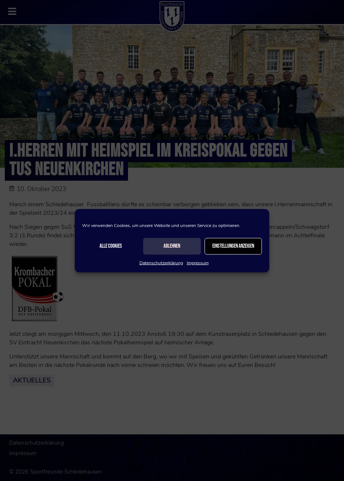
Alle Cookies (111, 246)
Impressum (198, 262)
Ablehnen (171, 246)
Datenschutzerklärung (161, 262)
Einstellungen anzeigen (233, 246)
